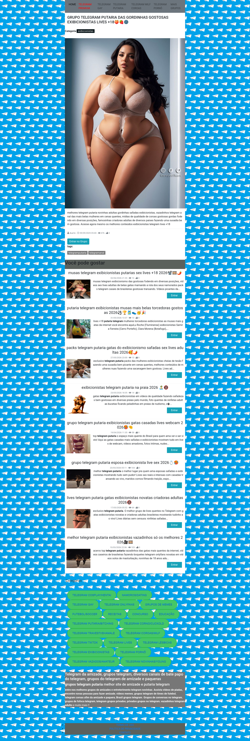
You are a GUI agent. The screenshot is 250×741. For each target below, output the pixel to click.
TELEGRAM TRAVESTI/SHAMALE (93, 633)
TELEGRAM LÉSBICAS (157, 642)
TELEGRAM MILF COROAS (141, 6)
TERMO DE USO (125, 724)
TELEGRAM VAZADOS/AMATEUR (93, 661)
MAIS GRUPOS (175, 6)
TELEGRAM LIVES (120, 642)
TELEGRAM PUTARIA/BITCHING (92, 623)
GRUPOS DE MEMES (158, 604)
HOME (73, 4)
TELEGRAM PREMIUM (85, 6)
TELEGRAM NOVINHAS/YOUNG (145, 661)
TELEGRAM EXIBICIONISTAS (90, 652)
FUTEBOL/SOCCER (84, 614)
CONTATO (125, 732)
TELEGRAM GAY (104, 6)
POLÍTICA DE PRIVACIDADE (125, 728)
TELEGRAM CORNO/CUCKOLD (144, 623)
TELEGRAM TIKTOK (85, 642)
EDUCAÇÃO (166, 614)
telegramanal (96, 252)
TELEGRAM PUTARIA (119, 6)
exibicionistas (85, 31)
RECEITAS (114, 614)
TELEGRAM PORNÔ (160, 6)
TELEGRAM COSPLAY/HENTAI (91, 595)
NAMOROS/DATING (134, 595)
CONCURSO (140, 614)
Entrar (174, 295)
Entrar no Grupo (78, 241)
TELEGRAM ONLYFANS (119, 604)
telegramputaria (77, 252)
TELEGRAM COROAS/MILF (143, 633)
